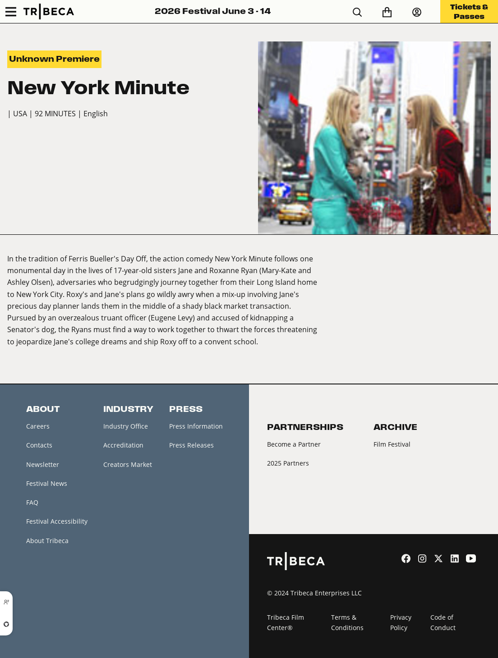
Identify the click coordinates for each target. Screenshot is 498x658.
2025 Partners (288, 463)
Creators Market (127, 464)
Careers (38, 426)
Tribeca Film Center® (285, 622)
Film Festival (392, 444)
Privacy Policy (400, 622)
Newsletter (42, 464)
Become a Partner (294, 444)
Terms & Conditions (347, 622)
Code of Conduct (443, 622)
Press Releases (191, 445)
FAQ (32, 502)
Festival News (46, 483)
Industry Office (125, 426)
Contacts (39, 445)
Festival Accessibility (57, 521)
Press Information (196, 426)
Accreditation (123, 445)
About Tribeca (47, 540)
